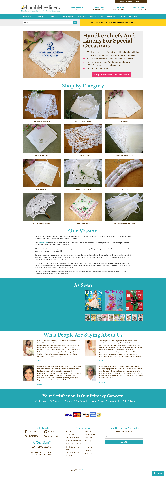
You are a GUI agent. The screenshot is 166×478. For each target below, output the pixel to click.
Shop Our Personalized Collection (111, 74)
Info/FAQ (88, 441)
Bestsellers (88, 450)
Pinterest (50, 431)
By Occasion (133, 16)
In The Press (89, 447)
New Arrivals (89, 453)
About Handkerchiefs (72, 437)
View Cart (131, 1)
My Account (123, 1)
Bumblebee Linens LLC (89, 470)
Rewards (157, 473)
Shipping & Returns (91, 434)
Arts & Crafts (70, 434)
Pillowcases (111, 16)
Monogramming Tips (72, 452)
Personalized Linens (97, 16)
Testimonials (89, 444)
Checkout (138, 1)
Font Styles (69, 455)
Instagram (31, 436)
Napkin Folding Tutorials (73, 444)
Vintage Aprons (68, 16)
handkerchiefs (43, 243)
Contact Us (51, 436)
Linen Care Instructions (73, 441)
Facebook (31, 431)
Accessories (122, 16)
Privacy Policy (89, 437)
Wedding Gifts (42, 16)
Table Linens (55, 16)
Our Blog (68, 431)
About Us (88, 431)
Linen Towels (82, 16)
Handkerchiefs (28, 16)
